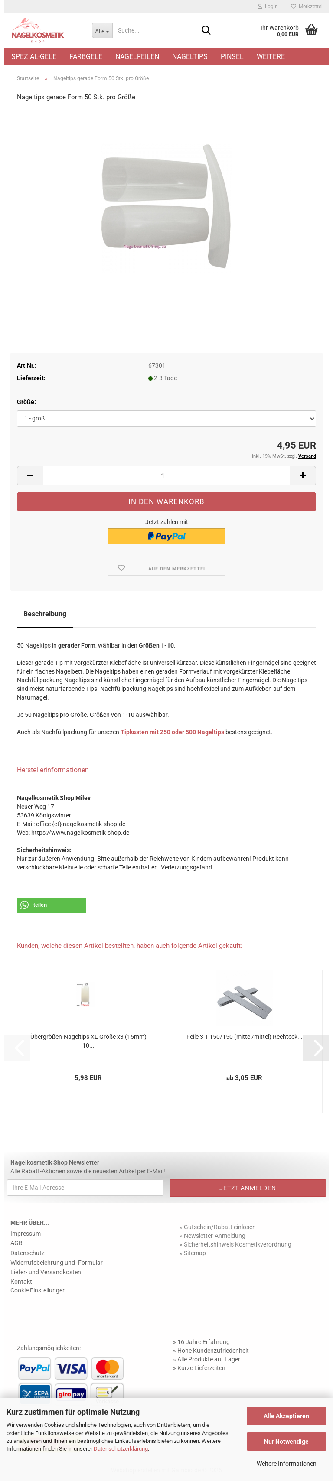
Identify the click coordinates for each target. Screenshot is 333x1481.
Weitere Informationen (287, 1463)
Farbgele (85, 56)
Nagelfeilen (137, 56)
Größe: (26, 401)
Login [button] (268, 6)
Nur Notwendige (286, 1441)
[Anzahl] (166, 475)
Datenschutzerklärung (121, 1448)
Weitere (271, 56)
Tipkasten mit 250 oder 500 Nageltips (172, 732)
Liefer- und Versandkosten (45, 1272)
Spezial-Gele (33, 56)
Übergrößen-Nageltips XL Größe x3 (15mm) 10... (88, 1041)
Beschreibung (44, 614)
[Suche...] (102, 30)
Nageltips (190, 56)
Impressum (25, 1233)
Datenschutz (27, 1253)
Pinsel (232, 56)
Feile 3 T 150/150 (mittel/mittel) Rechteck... (244, 1036)
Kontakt (21, 1281)
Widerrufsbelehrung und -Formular (56, 1262)
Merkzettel (307, 6)
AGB (16, 1243)
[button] (30, 475)
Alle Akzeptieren (286, 1416)
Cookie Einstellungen (38, 1290)
